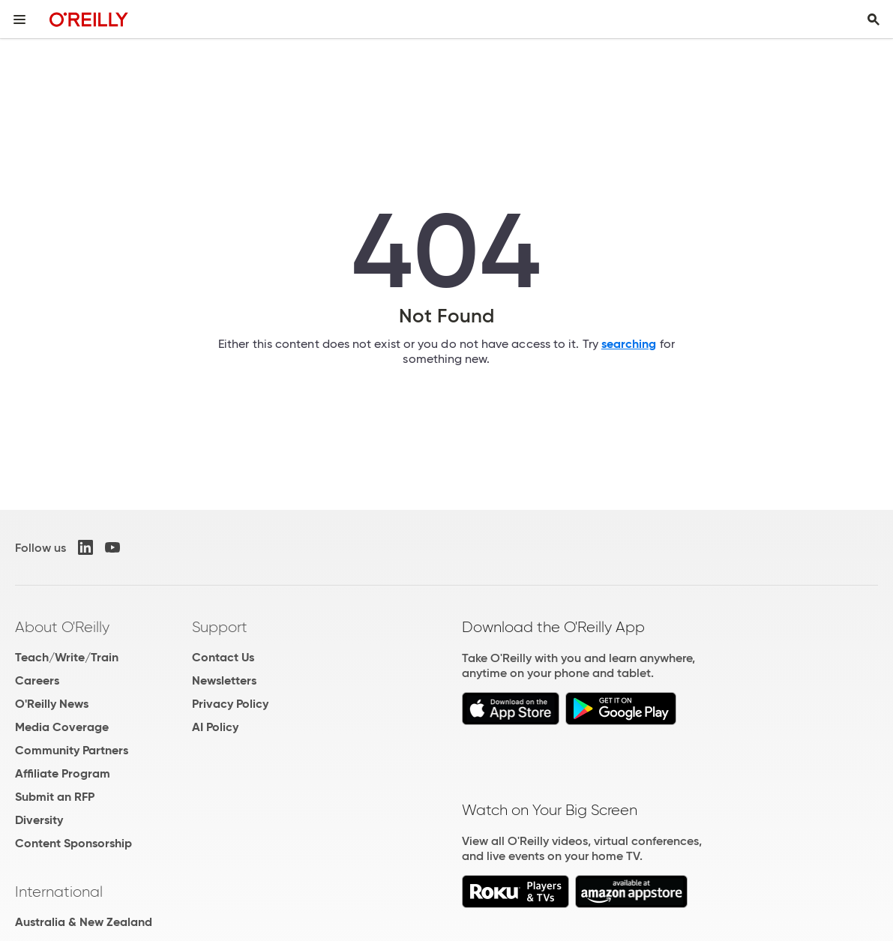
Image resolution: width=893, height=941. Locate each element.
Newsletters (224, 680)
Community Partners (71, 750)
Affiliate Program (62, 773)
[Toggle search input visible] (874, 19)
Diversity (39, 820)
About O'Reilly (62, 627)
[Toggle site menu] (19, 19)
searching (629, 344)
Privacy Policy (230, 704)
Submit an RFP (54, 797)
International (59, 892)
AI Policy (215, 727)
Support (219, 627)
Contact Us (223, 657)
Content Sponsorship (73, 843)
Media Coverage (62, 727)
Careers (37, 680)
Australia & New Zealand (83, 922)
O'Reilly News (51, 704)
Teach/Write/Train (66, 657)
